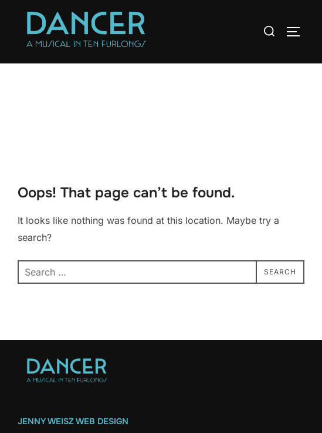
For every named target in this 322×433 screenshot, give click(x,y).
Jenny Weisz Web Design (73, 421)
